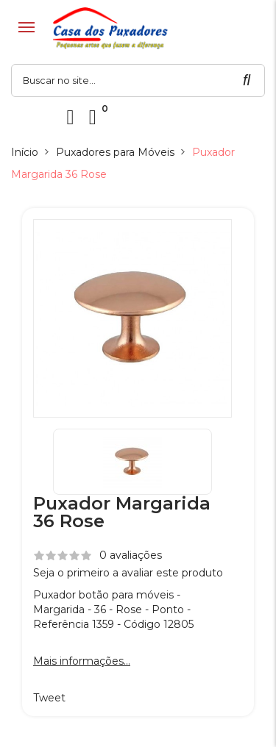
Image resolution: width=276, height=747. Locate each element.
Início (24, 152)
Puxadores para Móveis (115, 152)
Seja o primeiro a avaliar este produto (128, 572)
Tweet (49, 697)
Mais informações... (81, 661)
